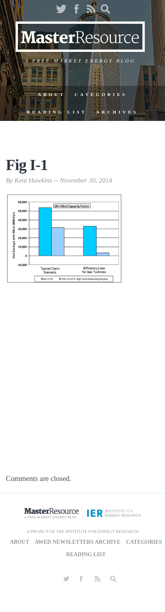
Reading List (57, 112)
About (51, 94)
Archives (117, 112)
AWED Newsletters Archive (77, 542)
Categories (101, 94)
